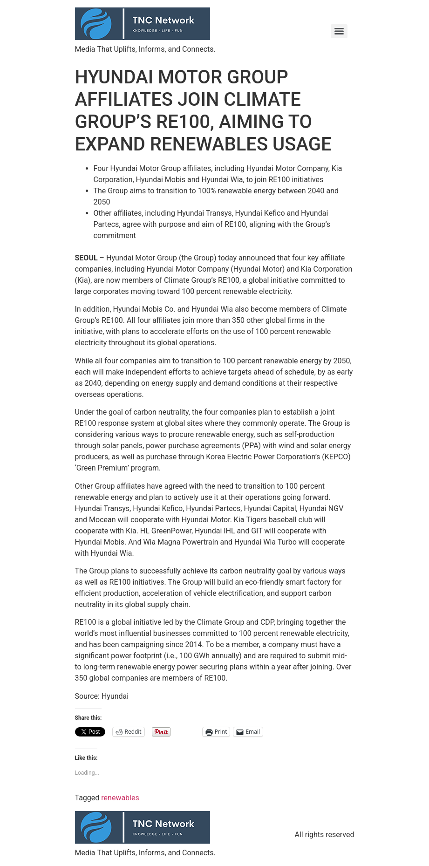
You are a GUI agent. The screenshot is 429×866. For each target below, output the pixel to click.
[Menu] (339, 31)
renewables (120, 797)
